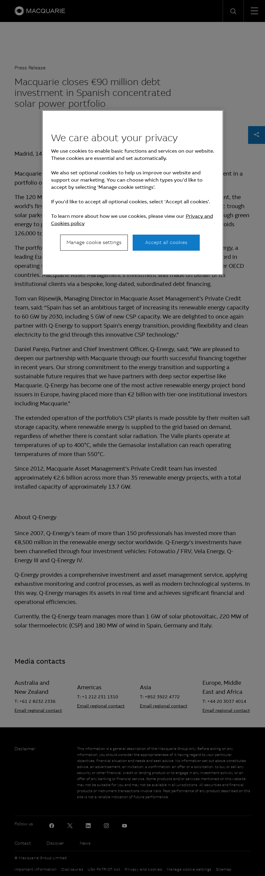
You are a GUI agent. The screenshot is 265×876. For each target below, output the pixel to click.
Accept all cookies (166, 242)
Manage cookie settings (93, 242)
